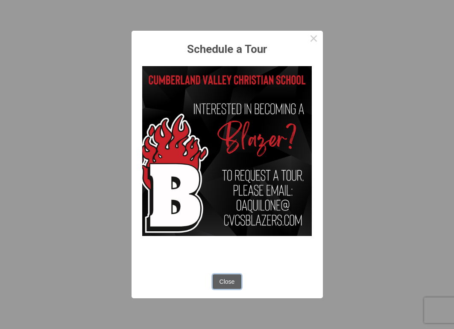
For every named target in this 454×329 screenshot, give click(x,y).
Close (227, 281)
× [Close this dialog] (313, 40)
